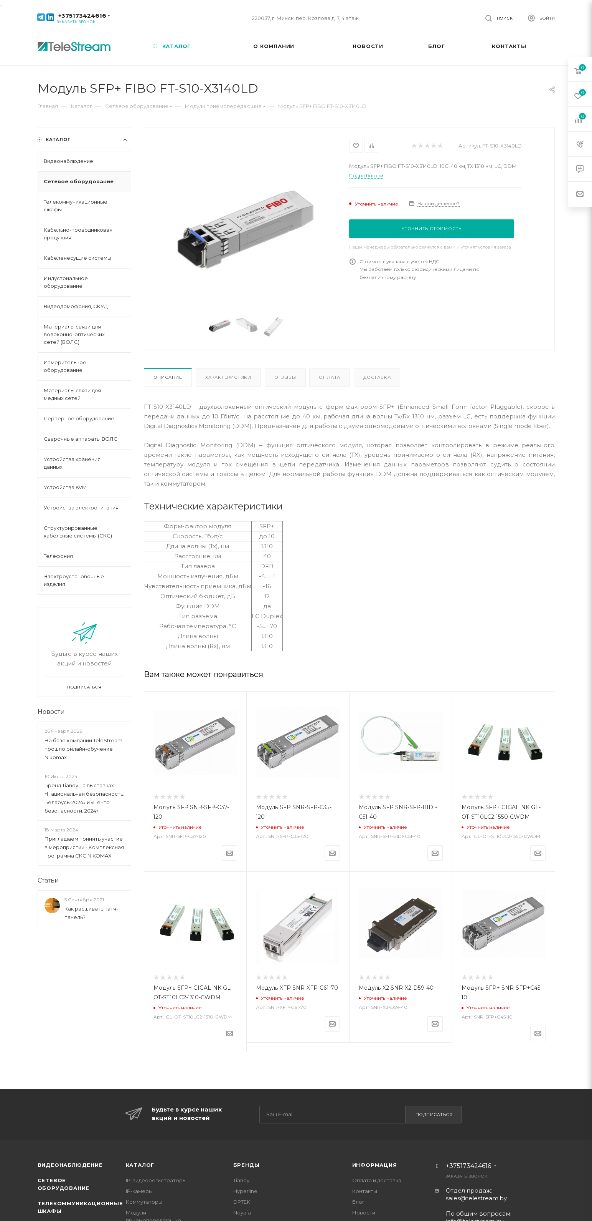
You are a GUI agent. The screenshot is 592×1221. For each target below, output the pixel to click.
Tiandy (241, 1180)
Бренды (246, 1165)
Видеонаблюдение (70, 1165)
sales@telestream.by (476, 1198)
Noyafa (242, 1212)
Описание (167, 377)
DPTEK (241, 1202)
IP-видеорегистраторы (156, 1180)
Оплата (329, 377)
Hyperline (245, 1191)
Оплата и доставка (376, 1180)
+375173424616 (82, 15)
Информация (374, 1165)
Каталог (140, 1165)
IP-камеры (139, 1191)
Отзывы (285, 377)
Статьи (48, 880)
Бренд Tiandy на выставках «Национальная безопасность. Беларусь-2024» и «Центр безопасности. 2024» (84, 798)
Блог (358, 1202)
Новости (51, 711)
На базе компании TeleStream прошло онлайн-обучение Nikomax (83, 748)
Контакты (364, 1191)
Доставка (377, 377)
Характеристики (228, 377)
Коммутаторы (144, 1202)
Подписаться (434, 1114)
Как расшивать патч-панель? (91, 913)
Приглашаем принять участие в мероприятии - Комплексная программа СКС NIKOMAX (84, 847)
